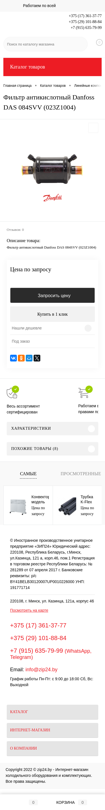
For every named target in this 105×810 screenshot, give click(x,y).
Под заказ (21, 341)
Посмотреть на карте (29, 610)
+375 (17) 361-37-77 (85, 16)
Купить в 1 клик (52, 314)
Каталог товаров (52, 67)
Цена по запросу (30, 269)
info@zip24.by (41, 669)
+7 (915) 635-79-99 (86, 28)
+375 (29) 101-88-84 (85, 22)
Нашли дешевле (27, 328)
